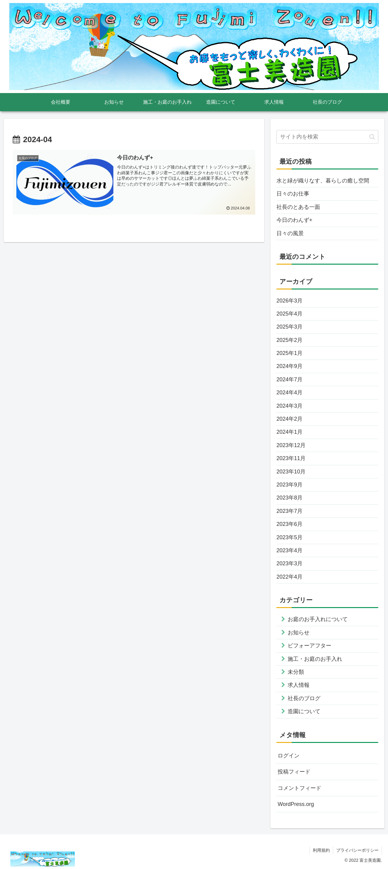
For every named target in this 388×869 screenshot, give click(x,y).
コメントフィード (299, 788)
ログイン (288, 756)
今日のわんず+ (294, 220)
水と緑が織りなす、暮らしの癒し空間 (322, 181)
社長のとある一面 (298, 207)
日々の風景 (290, 233)
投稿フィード (294, 772)
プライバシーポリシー (357, 850)
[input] (327, 137)
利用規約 (321, 850)
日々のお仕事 (292, 194)
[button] (372, 136)
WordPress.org (296, 804)
